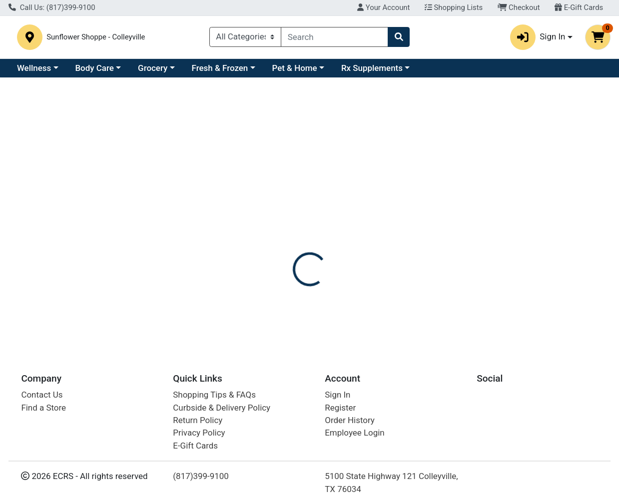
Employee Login (354, 433)
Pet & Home (381, 71)
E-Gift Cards (579, 7)
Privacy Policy (199, 433)
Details (285, 228)
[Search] (334, 38)
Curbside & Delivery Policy (221, 408)
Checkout (519, 7)
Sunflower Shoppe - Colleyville (146, 38)
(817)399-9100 (201, 476)
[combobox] (334, 38)
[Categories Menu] (245, 38)
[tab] (285, 228)
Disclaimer (333, 228)
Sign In (337, 395)
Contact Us (41, 395)
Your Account (383, 7)
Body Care (180, 71)
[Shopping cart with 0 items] (598, 38)
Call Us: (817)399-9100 (51, 7)
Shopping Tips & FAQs (214, 395)
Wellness (120, 71)
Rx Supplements (458, 71)
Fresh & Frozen (306, 71)
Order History (350, 420)
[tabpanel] (438, 289)
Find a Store (43, 408)
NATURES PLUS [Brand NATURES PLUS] (391, 279)
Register (340, 408)
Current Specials (48, 71)
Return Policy (197, 420)
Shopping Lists (454, 7)
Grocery (239, 71)
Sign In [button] (538, 38)
